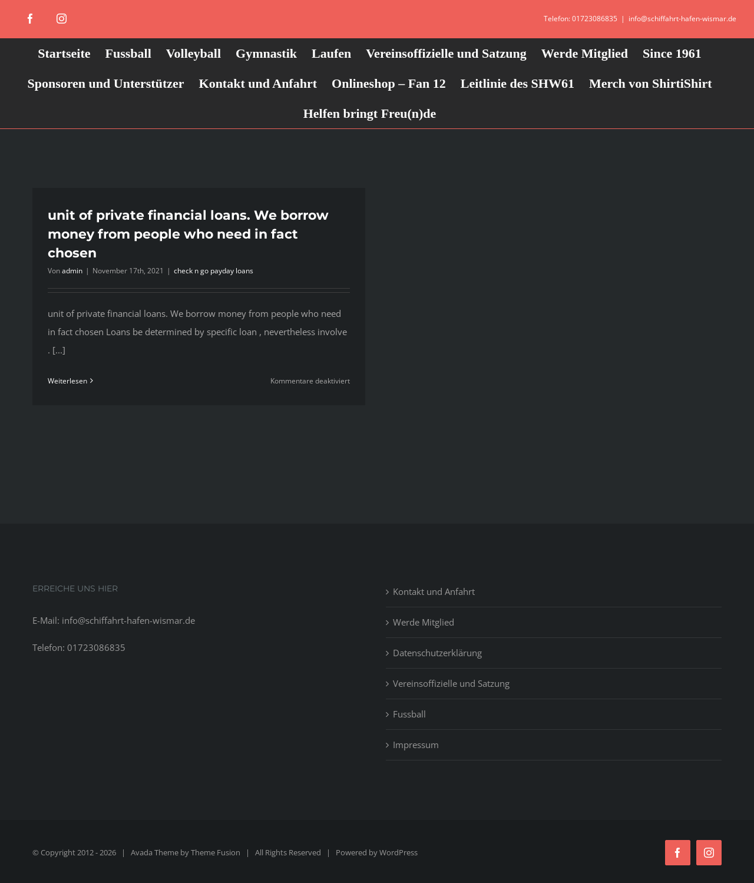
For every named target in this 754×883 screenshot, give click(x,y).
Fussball (409, 714)
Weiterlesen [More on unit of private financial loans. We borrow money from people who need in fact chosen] (67, 381)
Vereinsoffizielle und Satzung (451, 683)
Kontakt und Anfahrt (434, 591)
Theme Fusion (215, 852)
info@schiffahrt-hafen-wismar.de (682, 19)
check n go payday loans (213, 271)
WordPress (398, 852)
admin (72, 271)
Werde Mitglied (423, 622)
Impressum (416, 744)
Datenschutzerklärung (437, 653)
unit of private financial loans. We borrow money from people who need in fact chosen (188, 234)
